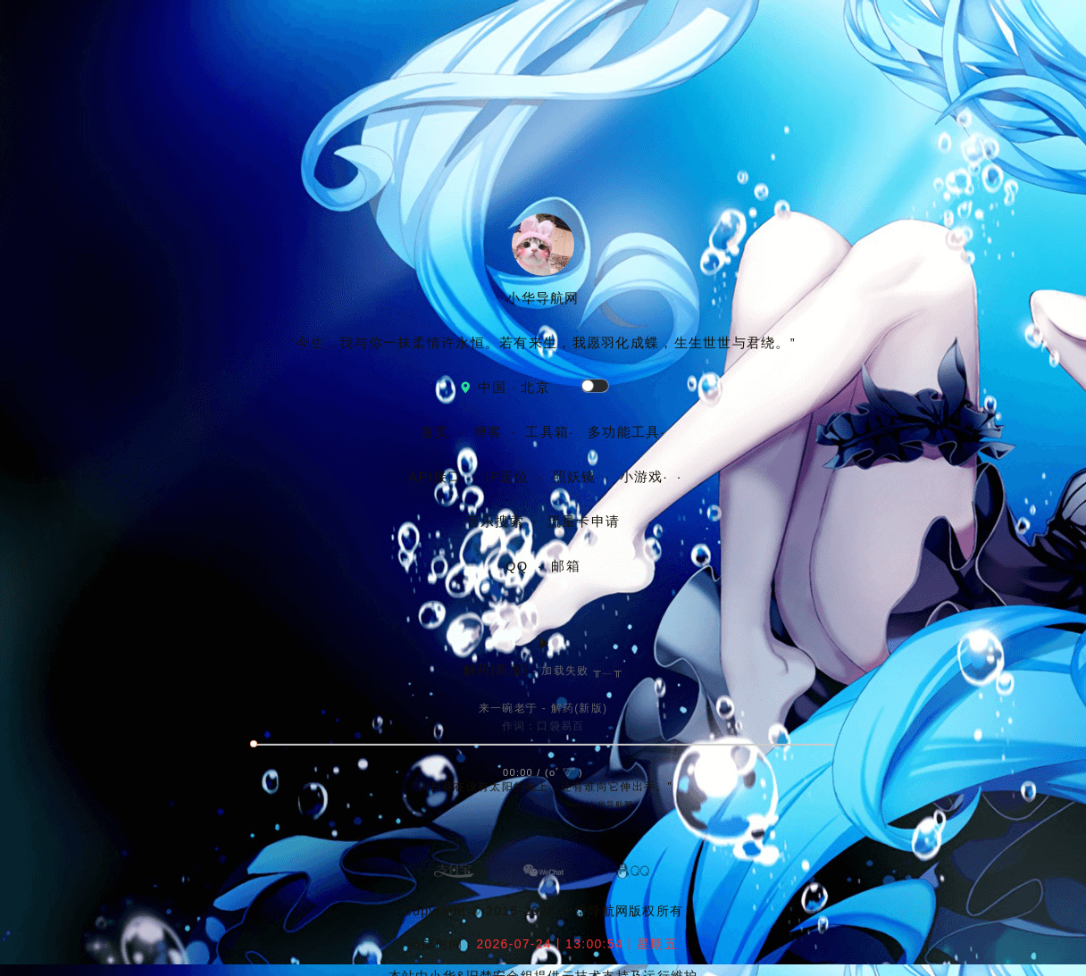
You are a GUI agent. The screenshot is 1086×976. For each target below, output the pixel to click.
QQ (519, 566)
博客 (488, 432)
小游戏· (644, 477)
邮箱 (566, 566)
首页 (435, 432)
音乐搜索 (495, 521)
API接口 (436, 477)
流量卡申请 (583, 521)
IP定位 (508, 477)
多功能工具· (626, 432)
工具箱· (549, 432)
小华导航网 (595, 911)
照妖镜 (575, 477)
